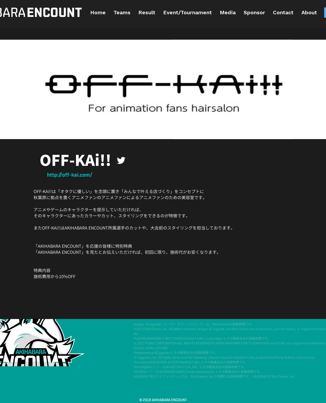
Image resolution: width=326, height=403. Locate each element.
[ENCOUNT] (54, 13)
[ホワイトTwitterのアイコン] (121, 160)
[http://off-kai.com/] (70, 175)
